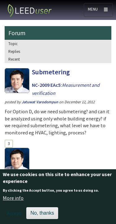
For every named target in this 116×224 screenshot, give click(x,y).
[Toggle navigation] (98, 10)
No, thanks (42, 217)
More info (13, 202)
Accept (14, 217)
